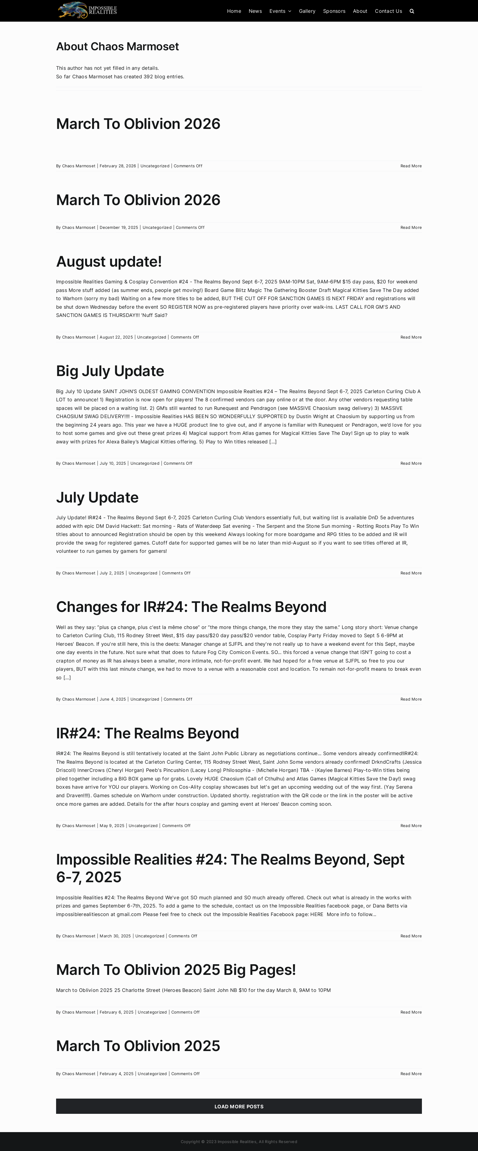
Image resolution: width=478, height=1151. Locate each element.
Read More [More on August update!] (411, 337)
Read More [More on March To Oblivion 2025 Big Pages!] (411, 1012)
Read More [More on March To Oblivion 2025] (411, 1073)
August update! (109, 261)
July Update (97, 497)
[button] (412, 11)
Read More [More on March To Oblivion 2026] (411, 165)
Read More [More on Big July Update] (411, 463)
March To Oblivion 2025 (138, 1046)
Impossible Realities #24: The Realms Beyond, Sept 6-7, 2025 (230, 868)
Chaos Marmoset (78, 165)
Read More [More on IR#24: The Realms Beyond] (411, 825)
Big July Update (110, 371)
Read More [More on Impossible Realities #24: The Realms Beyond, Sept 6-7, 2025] (411, 935)
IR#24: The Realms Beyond (147, 733)
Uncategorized (155, 165)
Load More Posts (239, 1106)
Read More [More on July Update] (411, 572)
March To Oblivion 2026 (138, 124)
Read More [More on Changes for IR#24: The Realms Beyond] (411, 699)
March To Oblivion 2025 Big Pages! (176, 970)
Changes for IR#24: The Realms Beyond (191, 607)
